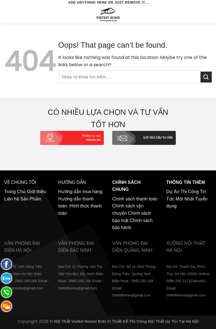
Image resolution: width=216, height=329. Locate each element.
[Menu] (7, 14)
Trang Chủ (15, 191)
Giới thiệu (36, 191)
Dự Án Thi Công (182, 191)
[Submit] (206, 77)
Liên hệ (11, 199)
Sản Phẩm (30, 199)
